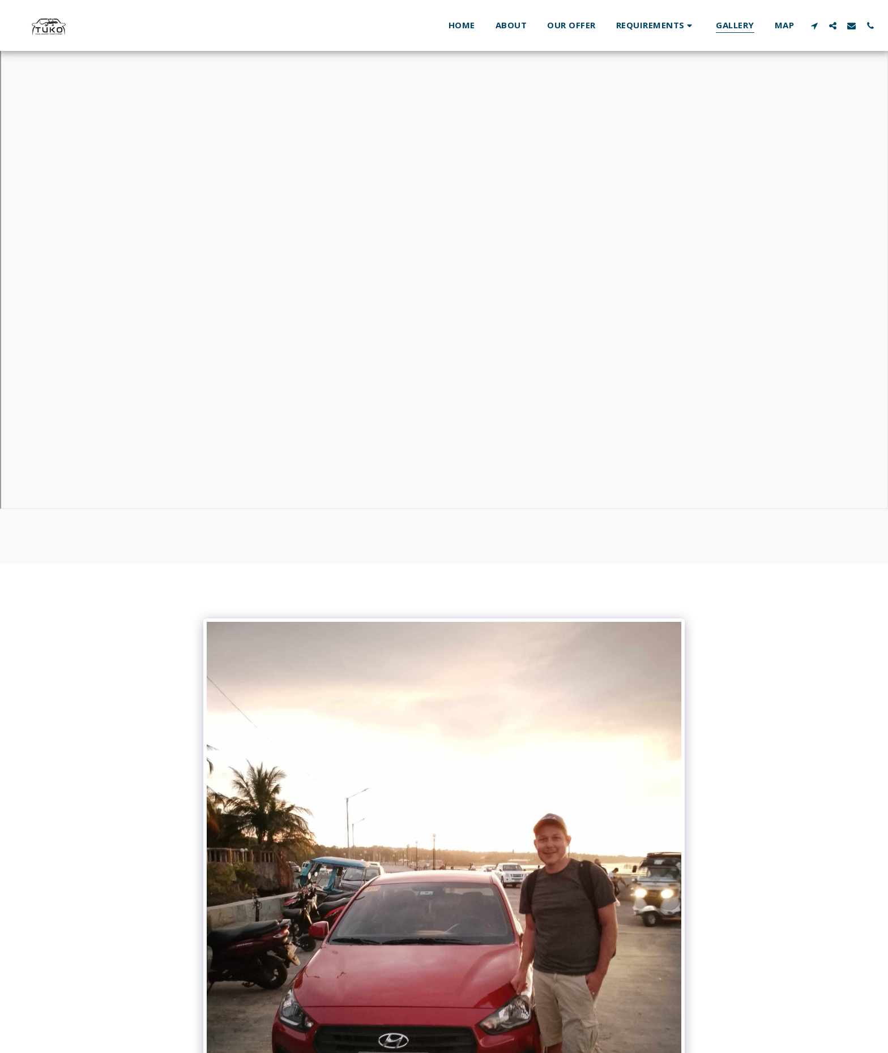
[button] (656, 25)
